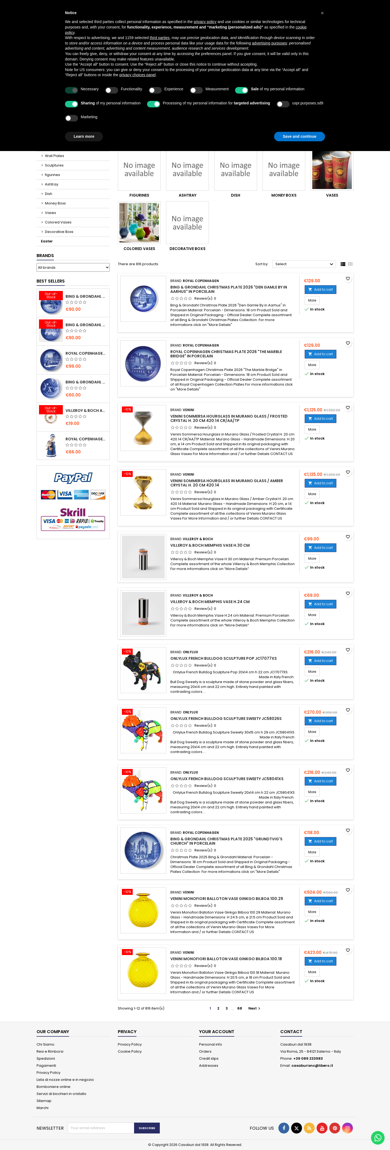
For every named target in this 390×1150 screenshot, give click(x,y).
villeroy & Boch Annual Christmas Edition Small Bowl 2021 (86, 410)
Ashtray (51, 184)
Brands (45, 255)
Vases (50, 212)
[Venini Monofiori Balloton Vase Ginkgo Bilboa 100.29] (143, 892)
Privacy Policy (48, 1072)
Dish (48, 193)
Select (305, 264)
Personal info (210, 1044)
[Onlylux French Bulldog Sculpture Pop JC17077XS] (143, 652)
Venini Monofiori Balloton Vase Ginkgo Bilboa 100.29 (226, 898)
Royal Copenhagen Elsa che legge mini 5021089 (86, 439)
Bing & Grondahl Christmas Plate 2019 (86, 325)
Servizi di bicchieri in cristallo (61, 1093)
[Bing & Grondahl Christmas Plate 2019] (51, 324)
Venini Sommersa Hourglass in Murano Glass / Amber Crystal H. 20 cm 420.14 (226, 483)
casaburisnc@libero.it (312, 1065)
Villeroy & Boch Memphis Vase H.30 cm (210, 545)
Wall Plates (54, 155)
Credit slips (209, 1058)
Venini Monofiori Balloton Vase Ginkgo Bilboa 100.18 (226, 959)
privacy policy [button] (205, 22)
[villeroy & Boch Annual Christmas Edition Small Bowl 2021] (51, 410)
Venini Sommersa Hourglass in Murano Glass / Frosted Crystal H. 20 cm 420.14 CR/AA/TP (229, 418)
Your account (216, 1032)
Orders (205, 1051)
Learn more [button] (84, 136)
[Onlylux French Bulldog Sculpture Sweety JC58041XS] (143, 772)
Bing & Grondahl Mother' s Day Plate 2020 (86, 382)
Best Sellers (51, 281)
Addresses (208, 1065)
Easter (47, 241)
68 (239, 1008)
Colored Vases (58, 222)
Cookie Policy (130, 1051)
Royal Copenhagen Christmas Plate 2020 (86, 353)
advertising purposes (269, 43)
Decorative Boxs (59, 231)
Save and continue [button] (299, 136)
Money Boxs (55, 203)
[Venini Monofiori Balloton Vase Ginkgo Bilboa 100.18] (143, 952)
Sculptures (54, 165)
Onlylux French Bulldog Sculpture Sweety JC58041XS (227, 778)
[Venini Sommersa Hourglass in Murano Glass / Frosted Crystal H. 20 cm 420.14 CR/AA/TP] (143, 410)
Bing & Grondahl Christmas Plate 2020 (86, 296)
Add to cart (320, 289)
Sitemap (44, 1100)
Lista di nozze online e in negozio (65, 1079)
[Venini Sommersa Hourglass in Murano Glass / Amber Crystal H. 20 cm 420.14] (143, 474)
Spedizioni (46, 1058)
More (314, 300)
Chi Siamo (45, 1044)
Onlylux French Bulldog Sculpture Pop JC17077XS (223, 658)
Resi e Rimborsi (50, 1051)
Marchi (42, 1107)
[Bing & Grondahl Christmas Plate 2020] (51, 296)
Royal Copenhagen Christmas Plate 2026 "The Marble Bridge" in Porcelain (226, 354)
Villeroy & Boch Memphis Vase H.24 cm (210, 601)
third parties (160, 38)
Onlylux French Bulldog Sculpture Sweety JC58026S (226, 718)
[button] (322, 13)
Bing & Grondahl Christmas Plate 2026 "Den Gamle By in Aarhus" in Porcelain (228, 289)
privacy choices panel (137, 75)
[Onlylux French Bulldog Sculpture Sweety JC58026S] (143, 712)
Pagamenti (46, 1065)
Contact (291, 1032)
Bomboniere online (53, 1086)
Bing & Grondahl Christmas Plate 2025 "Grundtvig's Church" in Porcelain (226, 841)
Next (255, 1008)
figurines (52, 174)
